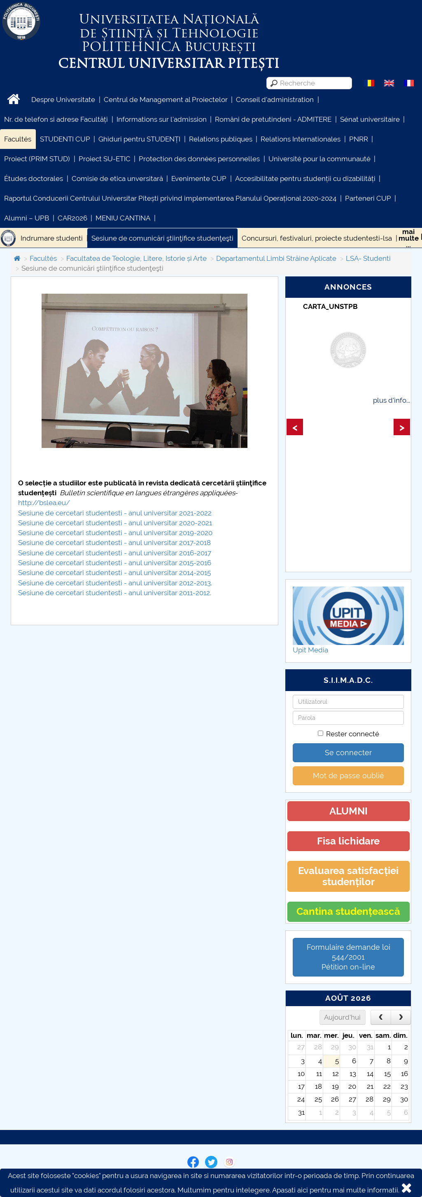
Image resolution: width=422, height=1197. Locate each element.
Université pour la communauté (319, 159)
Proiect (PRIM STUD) (37, 159)
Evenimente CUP (198, 178)
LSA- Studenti (368, 258)
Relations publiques (220, 139)
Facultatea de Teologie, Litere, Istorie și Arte (136, 258)
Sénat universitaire (370, 119)
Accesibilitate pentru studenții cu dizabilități (305, 178)
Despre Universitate (63, 99)
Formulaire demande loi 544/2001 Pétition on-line (348, 957)
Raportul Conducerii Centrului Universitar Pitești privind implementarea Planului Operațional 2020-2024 (170, 198)
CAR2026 (72, 218)
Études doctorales (33, 178)
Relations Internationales (300, 139)
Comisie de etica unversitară (117, 178)
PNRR (358, 139)
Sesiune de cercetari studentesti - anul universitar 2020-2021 (115, 523)
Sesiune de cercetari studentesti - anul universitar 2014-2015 (114, 572)
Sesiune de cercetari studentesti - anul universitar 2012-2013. (115, 583)
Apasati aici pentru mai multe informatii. (335, 1190)
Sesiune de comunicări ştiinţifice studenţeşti (162, 238)
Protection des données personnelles (199, 159)
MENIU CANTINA (123, 218)
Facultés (17, 139)
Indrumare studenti (52, 238)
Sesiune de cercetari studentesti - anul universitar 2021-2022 (115, 513)
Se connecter (348, 752)
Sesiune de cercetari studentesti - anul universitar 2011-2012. (114, 593)
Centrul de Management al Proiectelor (166, 99)
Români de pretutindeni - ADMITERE (273, 119)
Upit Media (310, 650)
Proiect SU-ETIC (105, 159)
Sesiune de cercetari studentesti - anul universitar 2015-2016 (114, 563)
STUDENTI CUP (65, 139)
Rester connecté (348, 734)
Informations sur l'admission (162, 119)
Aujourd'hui (342, 1017)
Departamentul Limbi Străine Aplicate (276, 258)
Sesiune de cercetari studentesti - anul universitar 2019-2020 (115, 533)
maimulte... (409, 238)
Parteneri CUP (368, 198)
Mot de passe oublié (348, 775)
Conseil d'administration (275, 99)
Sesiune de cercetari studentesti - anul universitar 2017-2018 (114, 542)
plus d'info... (391, 400)
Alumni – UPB (26, 218)
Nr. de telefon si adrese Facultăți (56, 119)
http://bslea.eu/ (44, 503)
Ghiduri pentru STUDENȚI (139, 139)
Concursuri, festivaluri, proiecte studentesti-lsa (317, 238)
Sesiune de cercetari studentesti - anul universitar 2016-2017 (114, 553)
